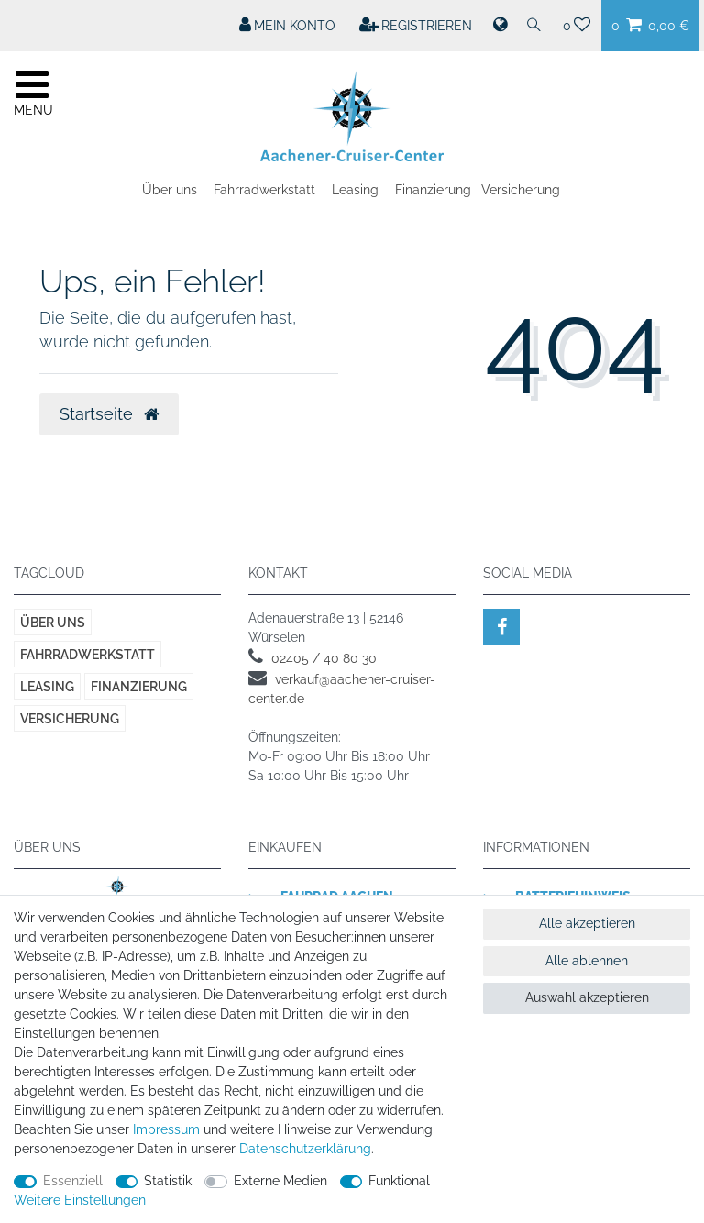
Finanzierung (433, 189)
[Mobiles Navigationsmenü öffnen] (32, 90)
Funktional (399, 1180)
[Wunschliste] (577, 25)
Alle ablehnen (586, 960)
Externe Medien (280, 1180)
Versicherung (520, 189)
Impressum (166, 1129)
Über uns (169, 189)
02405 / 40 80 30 (324, 658)
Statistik (168, 1180)
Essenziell (73, 1180)
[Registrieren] (416, 25)
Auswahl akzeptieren (587, 997)
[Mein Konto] (287, 25)
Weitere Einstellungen (80, 1200)
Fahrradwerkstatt (264, 189)
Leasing (355, 189)
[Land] (498, 25)
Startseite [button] (109, 414)
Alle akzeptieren (587, 923)
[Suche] (534, 25)
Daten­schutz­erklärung (305, 1148)
